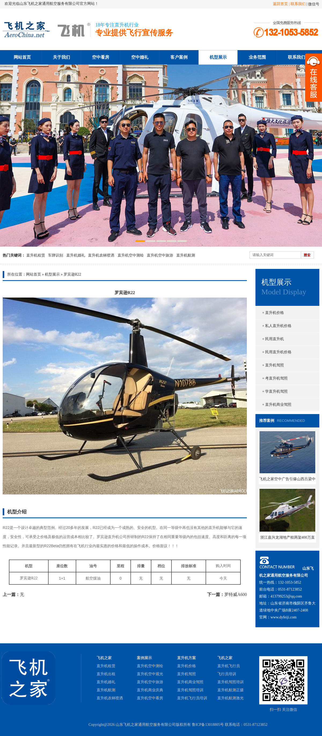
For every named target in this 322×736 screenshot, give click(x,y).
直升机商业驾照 (190, 682)
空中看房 (100, 57)
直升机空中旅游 (160, 255)
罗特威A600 (235, 594)
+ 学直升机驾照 (275, 391)
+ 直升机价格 (273, 313)
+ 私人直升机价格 (276, 326)
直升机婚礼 (75, 255)
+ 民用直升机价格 (276, 352)
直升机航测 (185, 255)
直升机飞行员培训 (192, 698)
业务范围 (257, 57)
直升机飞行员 (228, 666)
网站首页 (22, 57)
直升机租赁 (35, 255)
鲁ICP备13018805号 (208, 725)
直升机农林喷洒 (101, 255)
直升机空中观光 (150, 674)
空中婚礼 (139, 57)
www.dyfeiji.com (283, 617)
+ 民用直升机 (273, 339)
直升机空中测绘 (131, 255)
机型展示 (218, 57)
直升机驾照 (186, 674)
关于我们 (61, 57)
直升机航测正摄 (230, 690)
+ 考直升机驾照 (275, 378)
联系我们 (298, 4)
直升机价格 (186, 666)
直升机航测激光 (230, 698)
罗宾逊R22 (72, 274)
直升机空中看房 (150, 698)
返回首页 (280, 4)
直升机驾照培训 (190, 690)
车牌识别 (55, 255)
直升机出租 (106, 674)
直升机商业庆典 (150, 690)
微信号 (313, 4)
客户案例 (179, 57)
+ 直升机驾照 (273, 365)
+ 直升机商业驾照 (276, 405)
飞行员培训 (226, 674)
